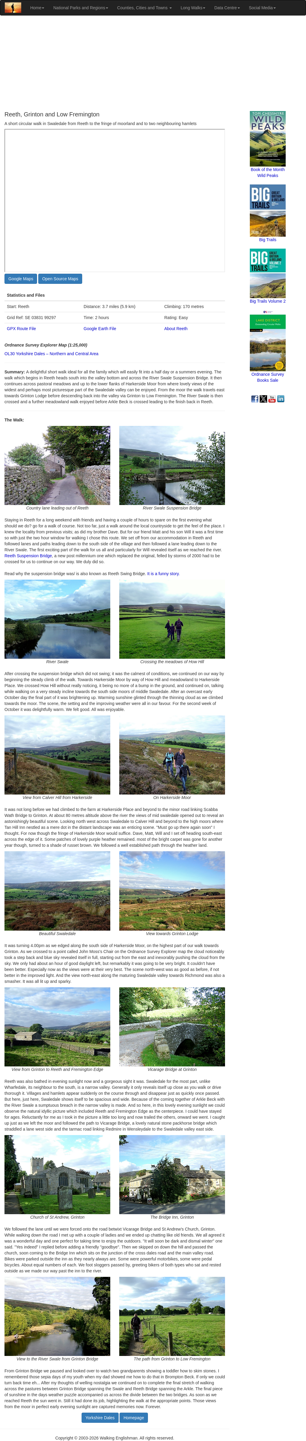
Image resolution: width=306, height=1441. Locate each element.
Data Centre (227, 7)
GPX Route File (21, 328)
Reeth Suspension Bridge (28, 555)
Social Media (262, 7)
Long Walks (193, 7)
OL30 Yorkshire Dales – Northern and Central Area (51, 353)
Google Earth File (100, 328)
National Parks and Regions (80, 7)
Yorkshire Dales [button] (100, 1417)
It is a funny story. (163, 573)
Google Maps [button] (20, 278)
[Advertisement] (153, 63)
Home (37, 7)
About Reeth (176, 328)
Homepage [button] (133, 1417)
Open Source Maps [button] (60, 278)
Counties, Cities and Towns (144, 7)
